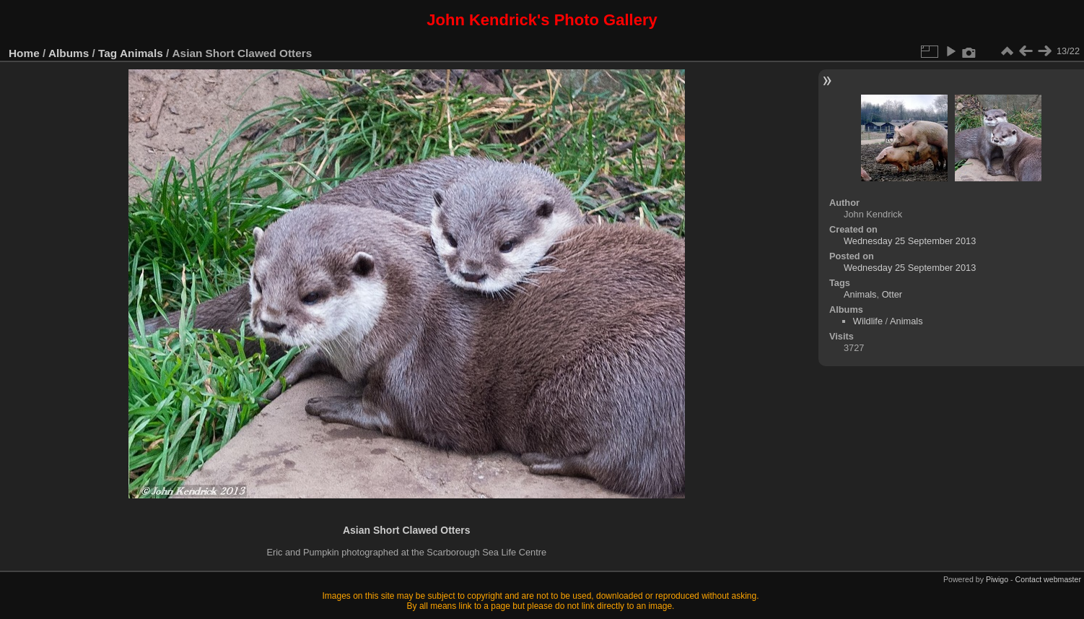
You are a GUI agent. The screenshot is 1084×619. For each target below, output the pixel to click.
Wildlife (868, 321)
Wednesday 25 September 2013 (910, 240)
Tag (107, 53)
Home (24, 53)
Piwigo (997, 579)
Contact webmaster (1048, 579)
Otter (892, 294)
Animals (141, 53)
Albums (68, 53)
